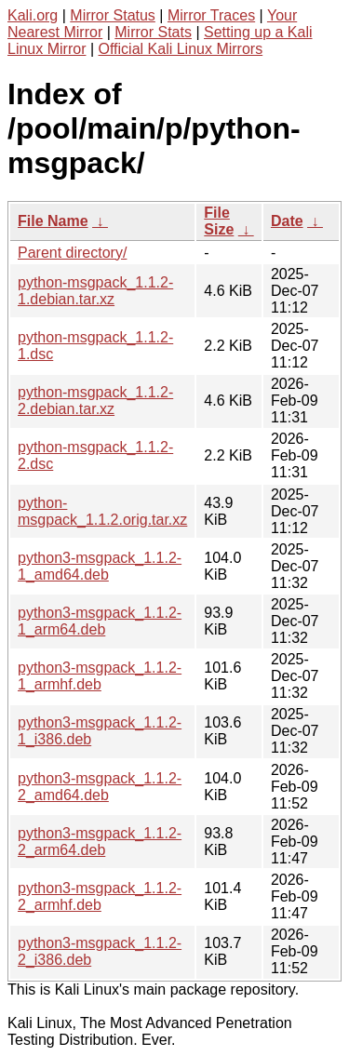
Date (287, 221)
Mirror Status (112, 15)
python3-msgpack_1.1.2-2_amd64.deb (99, 786)
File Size (219, 221)
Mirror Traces (211, 15)
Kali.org (32, 15)
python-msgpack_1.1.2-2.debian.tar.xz (95, 400)
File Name (53, 221)
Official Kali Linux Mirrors (181, 49)
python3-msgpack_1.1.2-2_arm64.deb (99, 841)
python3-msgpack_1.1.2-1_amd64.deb (99, 566)
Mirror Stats (153, 32)
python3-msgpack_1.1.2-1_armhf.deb (99, 676)
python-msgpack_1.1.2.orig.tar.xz (102, 511)
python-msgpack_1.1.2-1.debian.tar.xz (95, 290)
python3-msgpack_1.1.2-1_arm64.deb (99, 621)
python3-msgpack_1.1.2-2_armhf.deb (99, 896)
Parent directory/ (72, 253)
